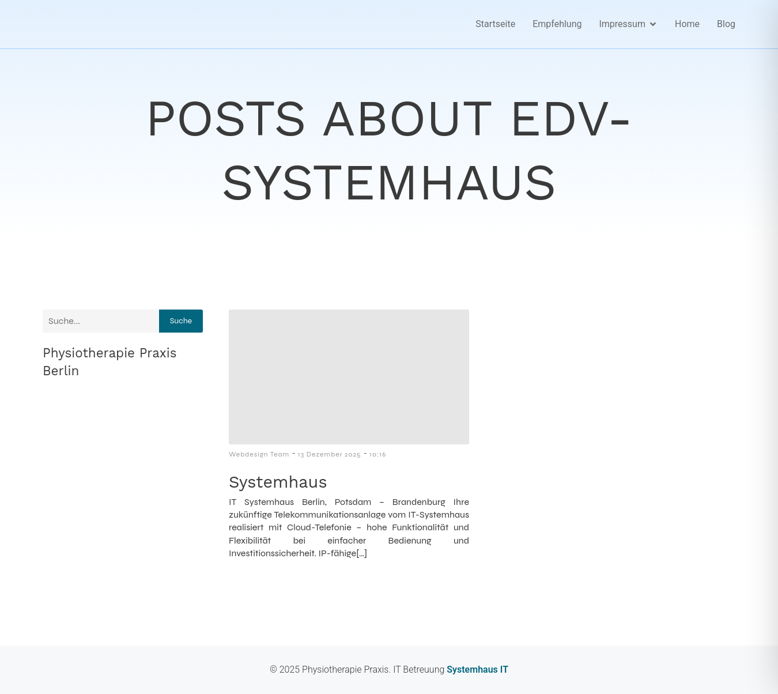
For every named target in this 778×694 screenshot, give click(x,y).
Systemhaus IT (476, 669)
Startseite (495, 23)
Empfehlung (556, 23)
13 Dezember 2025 (329, 454)
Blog (726, 23)
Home (687, 23)
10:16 (377, 454)
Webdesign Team (259, 454)
